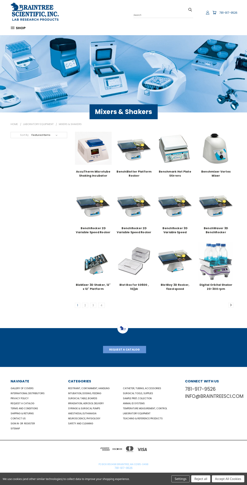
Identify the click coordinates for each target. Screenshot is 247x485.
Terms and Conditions (24, 408)
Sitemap (15, 428)
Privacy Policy (20, 398)
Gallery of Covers (22, 388)
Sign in (15, 423)
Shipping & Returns (22, 413)
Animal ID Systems (134, 403)
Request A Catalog (124, 349)
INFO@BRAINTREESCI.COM (214, 396)
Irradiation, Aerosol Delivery (86, 403)
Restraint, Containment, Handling (89, 388)
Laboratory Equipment (137, 413)
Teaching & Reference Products (143, 418)
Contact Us (18, 418)
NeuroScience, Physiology (84, 418)
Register (29, 423)
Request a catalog (22, 403)
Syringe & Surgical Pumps (84, 408)
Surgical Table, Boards (82, 398)
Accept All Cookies (228, 479)
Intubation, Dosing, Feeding (84, 393)
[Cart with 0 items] (214, 12)
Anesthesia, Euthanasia (82, 413)
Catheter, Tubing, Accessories (142, 388)
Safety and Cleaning (80, 423)
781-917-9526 (228, 13)
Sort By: (24, 135)
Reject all (200, 479)
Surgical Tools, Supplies (138, 393)
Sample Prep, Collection (137, 398)
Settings (180, 479)
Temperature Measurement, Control (145, 408)
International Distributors (28, 393)
